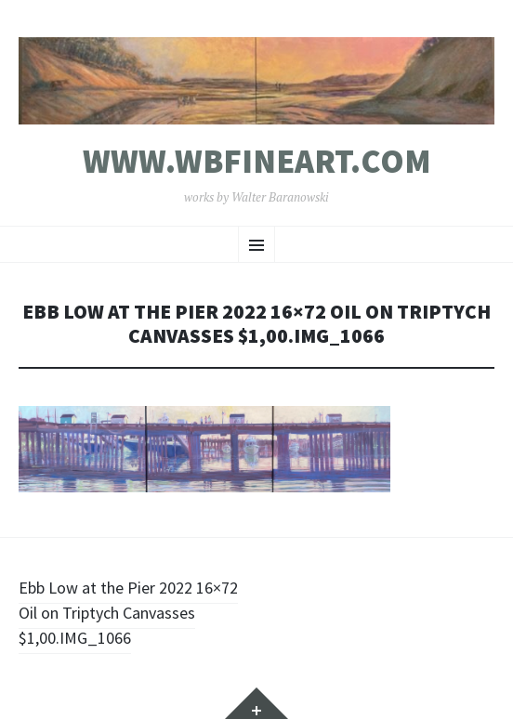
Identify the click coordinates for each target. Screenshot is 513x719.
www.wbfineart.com (257, 161)
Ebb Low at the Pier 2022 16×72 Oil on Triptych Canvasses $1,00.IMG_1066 (128, 612)
